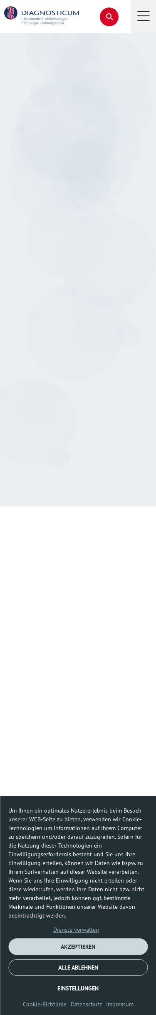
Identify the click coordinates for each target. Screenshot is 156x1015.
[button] (143, 16)
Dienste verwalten (76, 929)
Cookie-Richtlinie (45, 1004)
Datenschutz (86, 1004)
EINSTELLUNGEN (78, 988)
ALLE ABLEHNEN (78, 967)
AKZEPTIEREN (78, 946)
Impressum (120, 1004)
